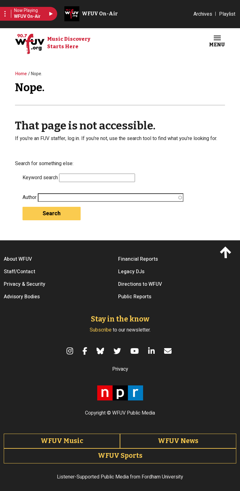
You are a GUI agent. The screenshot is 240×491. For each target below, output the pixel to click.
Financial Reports (138, 259)
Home (21, 74)
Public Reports (134, 296)
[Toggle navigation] (217, 40)
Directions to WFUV (140, 284)
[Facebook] (85, 351)
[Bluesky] (101, 351)
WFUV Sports (120, 456)
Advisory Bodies (22, 296)
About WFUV (18, 259)
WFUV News (178, 441)
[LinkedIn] (152, 351)
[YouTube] (135, 351)
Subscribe (101, 330)
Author (29, 197)
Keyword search (40, 177)
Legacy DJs (131, 271)
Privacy (120, 369)
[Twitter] (118, 351)
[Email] (168, 351)
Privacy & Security (24, 284)
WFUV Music (62, 441)
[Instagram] (71, 351)
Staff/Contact (19, 271)
